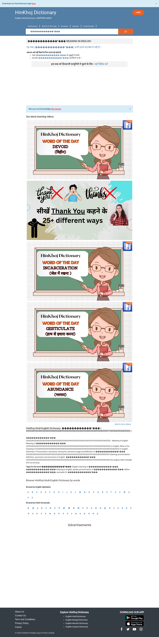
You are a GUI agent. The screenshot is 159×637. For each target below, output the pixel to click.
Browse (64, 26)
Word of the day (49, 26)
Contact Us (20, 615)
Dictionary (32, 26)
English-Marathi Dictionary (77, 623)
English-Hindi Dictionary (76, 616)
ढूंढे (126, 31)
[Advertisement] (79, 86)
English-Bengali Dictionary (77, 620)
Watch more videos (123, 424)
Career (18, 627)
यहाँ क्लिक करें (101, 64)
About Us (19, 612)
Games (75, 26)
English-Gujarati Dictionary (77, 627)
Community (88, 26)
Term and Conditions (25, 619)
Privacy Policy (22, 623)
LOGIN (138, 12)
